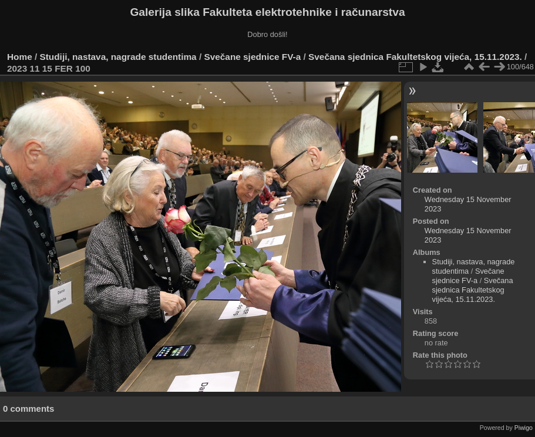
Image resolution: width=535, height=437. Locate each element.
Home (19, 57)
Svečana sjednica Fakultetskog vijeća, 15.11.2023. (415, 57)
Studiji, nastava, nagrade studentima (118, 57)
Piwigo (523, 427)
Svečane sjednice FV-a (252, 57)
